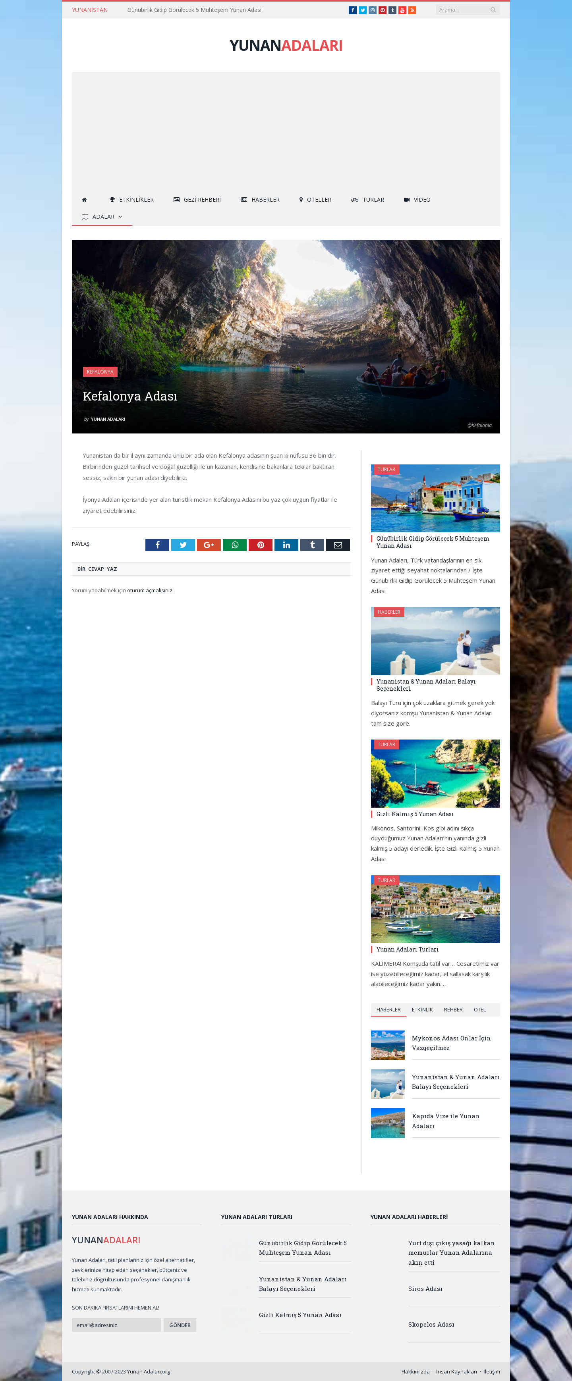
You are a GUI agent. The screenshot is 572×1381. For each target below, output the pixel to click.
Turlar (367, 199)
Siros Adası (425, 1288)
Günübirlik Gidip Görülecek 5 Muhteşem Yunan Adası (194, 9)
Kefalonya (100, 371)
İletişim (491, 1371)
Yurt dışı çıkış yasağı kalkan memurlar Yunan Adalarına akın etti (451, 1252)
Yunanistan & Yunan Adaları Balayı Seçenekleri (426, 685)
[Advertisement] (286, 131)
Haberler (260, 199)
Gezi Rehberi (197, 199)
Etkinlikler (132, 199)
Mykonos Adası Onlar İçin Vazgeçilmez (451, 1043)
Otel (480, 1009)
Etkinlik (422, 1009)
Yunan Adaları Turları (408, 949)
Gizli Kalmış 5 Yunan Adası (415, 814)
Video (417, 199)
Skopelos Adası (431, 1324)
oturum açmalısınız (149, 590)
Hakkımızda (416, 1371)
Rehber (453, 1009)
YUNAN (286, 45)
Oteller (315, 199)
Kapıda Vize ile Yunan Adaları (446, 1120)
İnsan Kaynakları (456, 1371)
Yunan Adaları (108, 419)
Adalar (98, 216)
